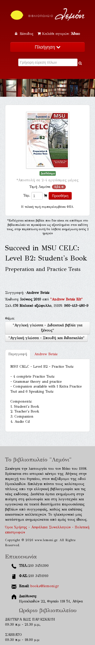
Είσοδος (25, 34)
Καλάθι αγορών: (58, 34)
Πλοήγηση (47, 47)
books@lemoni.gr (44, 586)
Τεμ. (26, 195)
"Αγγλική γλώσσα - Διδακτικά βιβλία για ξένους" (47, 328)
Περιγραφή (17, 354)
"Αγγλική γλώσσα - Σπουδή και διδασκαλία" (46, 338)
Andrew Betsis (46, 354)
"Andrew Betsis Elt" (66, 299)
